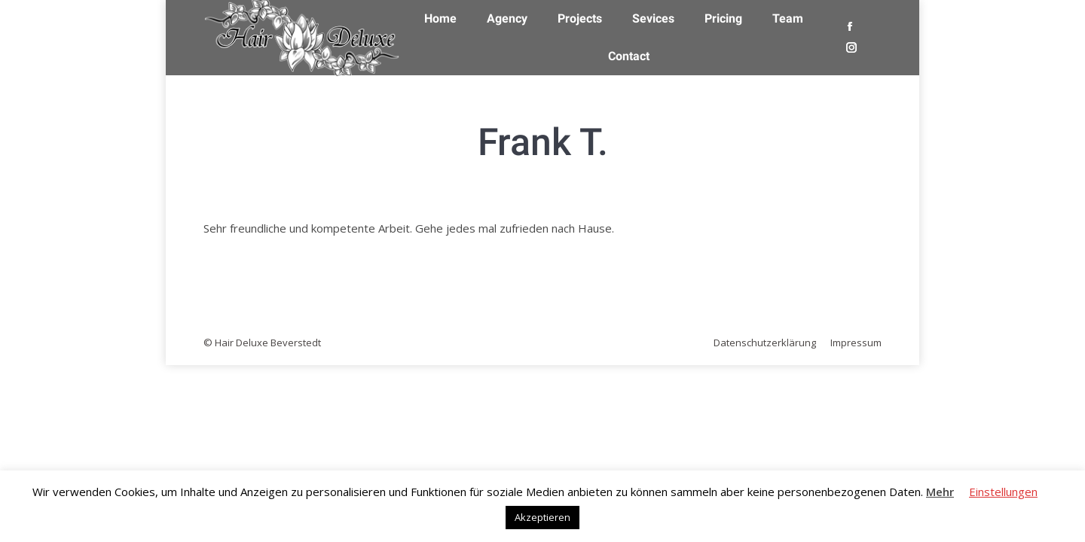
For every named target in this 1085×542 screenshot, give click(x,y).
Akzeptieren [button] (542, 517)
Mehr (940, 491)
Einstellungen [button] (1003, 491)
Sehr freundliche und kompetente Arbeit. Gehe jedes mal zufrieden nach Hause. (408, 228)
